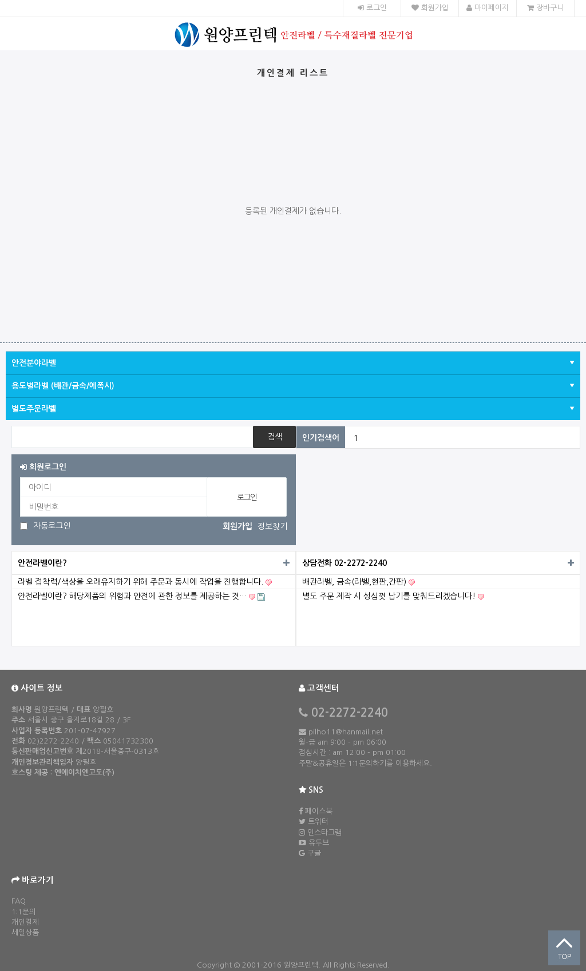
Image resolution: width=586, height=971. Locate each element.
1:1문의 (23, 912)
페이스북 (318, 811)
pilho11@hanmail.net (344, 732)
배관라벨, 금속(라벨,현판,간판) (358, 582)
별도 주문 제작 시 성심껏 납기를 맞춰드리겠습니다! (393, 596)
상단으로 (564, 947)
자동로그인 (52, 526)
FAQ (18, 901)
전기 (361, 438)
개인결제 (25, 922)
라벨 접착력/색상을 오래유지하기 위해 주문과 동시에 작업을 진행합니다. (145, 582)
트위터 (318, 821)
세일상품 (25, 932)
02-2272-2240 (348, 712)
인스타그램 (324, 832)
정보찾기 (272, 526)
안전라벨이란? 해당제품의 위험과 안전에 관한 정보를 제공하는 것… (141, 596)
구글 (314, 853)
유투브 (318, 842)
